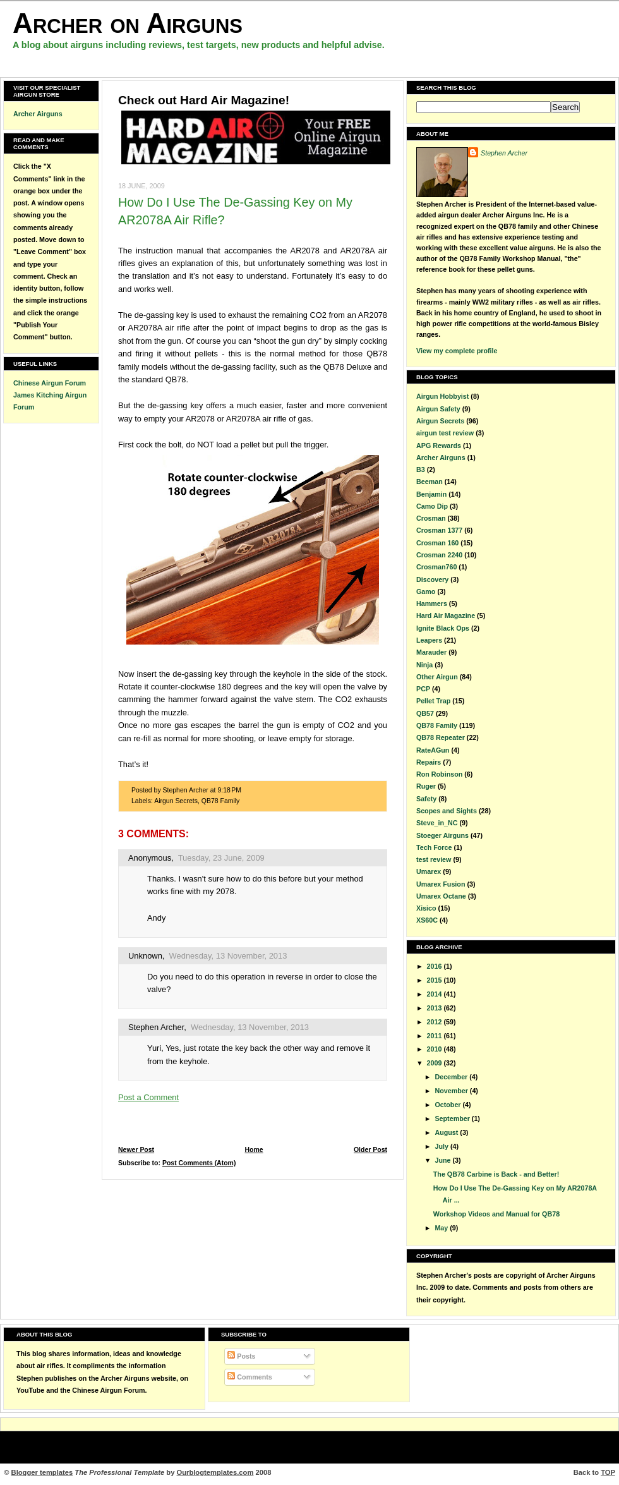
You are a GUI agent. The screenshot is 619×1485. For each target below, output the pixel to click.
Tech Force (434, 847)
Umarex (428, 871)
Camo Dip (432, 506)
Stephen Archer (156, 1027)
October (448, 1104)
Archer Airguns (38, 114)
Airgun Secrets (176, 800)
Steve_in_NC (437, 823)
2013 (435, 1008)
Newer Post (136, 1149)
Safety (426, 799)
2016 (435, 966)
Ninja (424, 665)
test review (433, 859)
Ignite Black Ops (442, 628)
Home (253, 1149)
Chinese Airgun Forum (49, 383)
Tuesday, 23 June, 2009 (221, 858)
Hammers (431, 603)
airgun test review (445, 433)
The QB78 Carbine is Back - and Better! (496, 1174)
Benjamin (431, 494)
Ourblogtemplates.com (215, 1472)
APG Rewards (438, 445)
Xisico (426, 908)
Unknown (145, 956)
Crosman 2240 (439, 555)
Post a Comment (148, 1097)
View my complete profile (456, 351)
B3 (420, 469)
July (442, 1146)
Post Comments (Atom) (199, 1163)
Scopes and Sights (446, 811)
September (453, 1118)
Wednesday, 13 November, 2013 (228, 956)
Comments (249, 1377)
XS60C (427, 920)
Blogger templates (42, 1472)
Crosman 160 (437, 543)
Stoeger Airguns (442, 835)
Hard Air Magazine (445, 615)
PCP (423, 689)
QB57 (425, 713)
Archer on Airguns (128, 23)
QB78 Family (220, 800)
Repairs (428, 762)
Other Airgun (437, 677)
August (447, 1132)
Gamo (425, 591)
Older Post (370, 1149)
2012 (435, 1022)
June (443, 1160)
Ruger (426, 786)
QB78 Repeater (440, 737)
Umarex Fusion (440, 884)
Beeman (429, 481)
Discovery (432, 579)
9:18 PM (229, 790)
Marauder (431, 652)
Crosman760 (436, 567)
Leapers (429, 640)
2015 (435, 980)
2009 (435, 1063)
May (442, 1228)
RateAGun (432, 750)
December (452, 1077)
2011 (435, 1036)
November (452, 1090)
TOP (608, 1472)
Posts (241, 1356)
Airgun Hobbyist (442, 396)
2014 (435, 994)
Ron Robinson (439, 774)
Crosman (430, 518)
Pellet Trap (433, 701)
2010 (435, 1049)
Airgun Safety (438, 409)
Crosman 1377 (439, 530)
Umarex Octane (441, 896)
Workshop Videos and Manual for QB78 (496, 1214)
